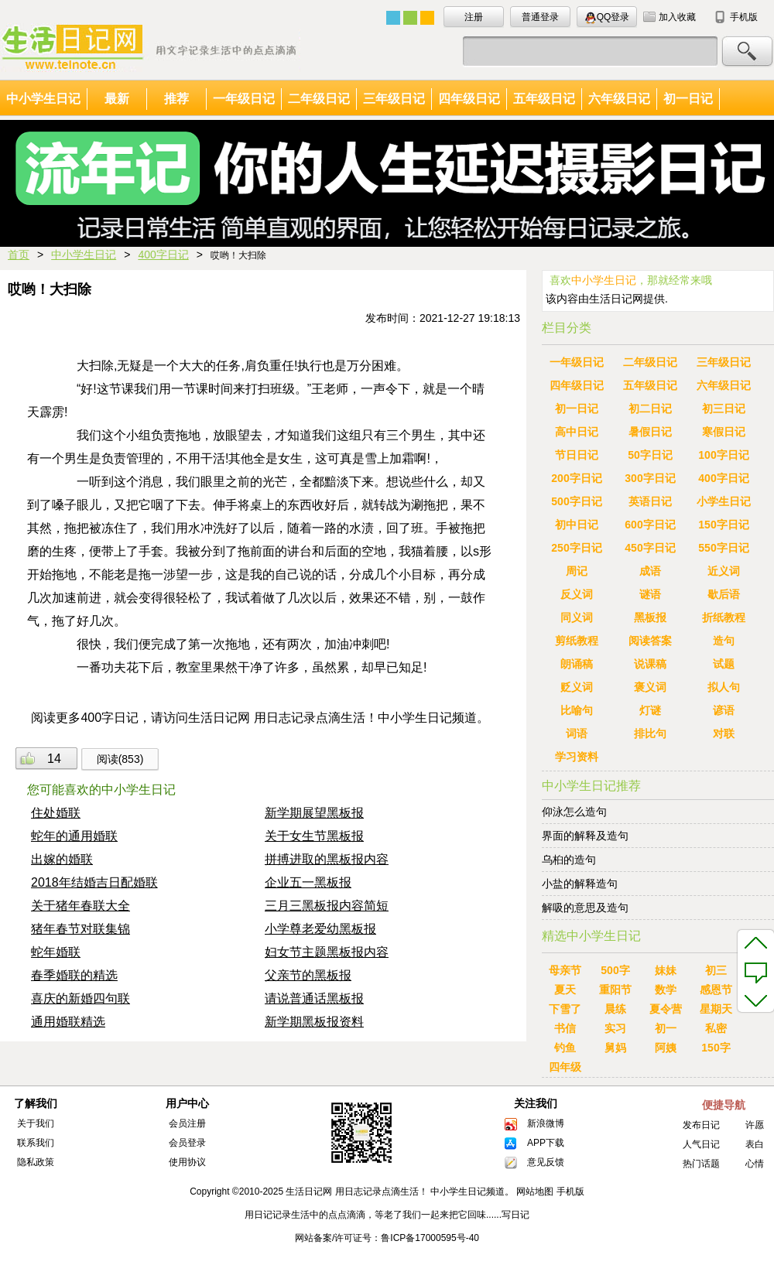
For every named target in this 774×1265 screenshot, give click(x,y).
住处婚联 (55, 812)
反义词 (576, 594)
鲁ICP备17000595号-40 (430, 1238)
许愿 (754, 1125)
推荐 (176, 98)
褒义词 (650, 687)
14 (54, 758)
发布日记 (701, 1125)
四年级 (565, 1067)
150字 (715, 1047)
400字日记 (163, 254)
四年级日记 (469, 98)
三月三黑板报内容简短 (327, 905)
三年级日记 (394, 98)
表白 (754, 1144)
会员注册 (187, 1123)
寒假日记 (723, 432)
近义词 (723, 571)
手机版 (744, 17)
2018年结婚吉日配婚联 (94, 882)
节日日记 (576, 455)
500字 (615, 970)
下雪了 (565, 1009)
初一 (665, 1028)
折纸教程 (723, 617)
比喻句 (576, 710)
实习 (615, 1028)
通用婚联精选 (68, 1021)
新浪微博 (545, 1123)
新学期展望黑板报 (314, 812)
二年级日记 (319, 98)
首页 (18, 254)
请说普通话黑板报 (314, 998)
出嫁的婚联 (62, 859)
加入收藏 (677, 17)
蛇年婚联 (55, 952)
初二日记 (650, 408)
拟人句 (723, 687)
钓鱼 (565, 1047)
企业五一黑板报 (308, 882)
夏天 (565, 989)
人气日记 (701, 1144)
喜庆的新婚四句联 (80, 998)
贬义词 (576, 687)
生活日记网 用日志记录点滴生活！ (356, 1191)
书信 (565, 1028)
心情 (754, 1163)
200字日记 (576, 478)
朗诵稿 (576, 664)
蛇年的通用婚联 (74, 836)
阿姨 (665, 1047)
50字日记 (650, 455)
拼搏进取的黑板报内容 (327, 859)
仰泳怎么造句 (574, 811)
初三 (716, 970)
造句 (724, 640)
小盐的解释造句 (580, 883)
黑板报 (650, 617)
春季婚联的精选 (74, 975)
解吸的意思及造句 (585, 907)
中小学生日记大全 (150, 47)
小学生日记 (724, 501)
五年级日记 (544, 98)
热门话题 (701, 1163)
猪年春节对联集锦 (80, 928)
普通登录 (540, 17)
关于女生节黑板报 (314, 836)
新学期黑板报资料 (314, 1021)
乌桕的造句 (574, 859)
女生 (290, 458)
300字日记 (650, 478)
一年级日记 (244, 98)
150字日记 (723, 524)
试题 (724, 664)
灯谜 (650, 710)
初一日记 (688, 98)
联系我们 (35, 1142)
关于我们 (35, 1123)
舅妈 (615, 1047)
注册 (473, 17)
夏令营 (665, 1009)
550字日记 (723, 548)
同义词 (576, 617)
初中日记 (576, 524)
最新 (116, 98)
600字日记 (650, 524)
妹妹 (665, 970)
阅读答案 (650, 640)
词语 (576, 733)
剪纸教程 (576, 640)
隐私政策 (35, 1162)
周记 (576, 571)
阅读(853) (120, 759)
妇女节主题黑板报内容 (327, 952)
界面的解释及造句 (585, 835)
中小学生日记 (43, 98)
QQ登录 (607, 18)
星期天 (716, 1009)
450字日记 (650, 548)
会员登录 (187, 1142)
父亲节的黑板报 (308, 975)
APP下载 (545, 1142)
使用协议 (187, 1162)
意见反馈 (545, 1162)
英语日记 (650, 501)
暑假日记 (650, 432)
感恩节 (716, 989)
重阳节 (615, 989)
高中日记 (576, 432)
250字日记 (576, 548)
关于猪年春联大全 (80, 905)
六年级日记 (619, 98)
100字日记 (723, 455)
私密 (716, 1028)
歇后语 (723, 594)
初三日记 (723, 408)
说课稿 (650, 664)
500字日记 (576, 501)
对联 (724, 733)
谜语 (650, 594)
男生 (423, 435)
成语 (650, 571)
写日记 (515, 1214)
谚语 (724, 710)
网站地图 (534, 1191)
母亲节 (565, 970)
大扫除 (95, 365)
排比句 (650, 733)
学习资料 (576, 756)
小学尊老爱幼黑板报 (320, 928)
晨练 (615, 1009)
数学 (665, 989)
